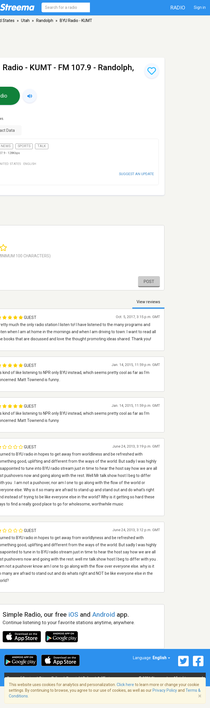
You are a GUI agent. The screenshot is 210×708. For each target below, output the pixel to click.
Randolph (44, 20)
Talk (42, 146)
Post (149, 281)
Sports (24, 146)
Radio (177, 8)
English (161, 658)
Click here (125, 684)
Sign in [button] (200, 7)
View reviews (148, 302)
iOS (73, 614)
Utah (25, 20)
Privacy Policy (165, 690)
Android (103, 614)
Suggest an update (136, 174)
